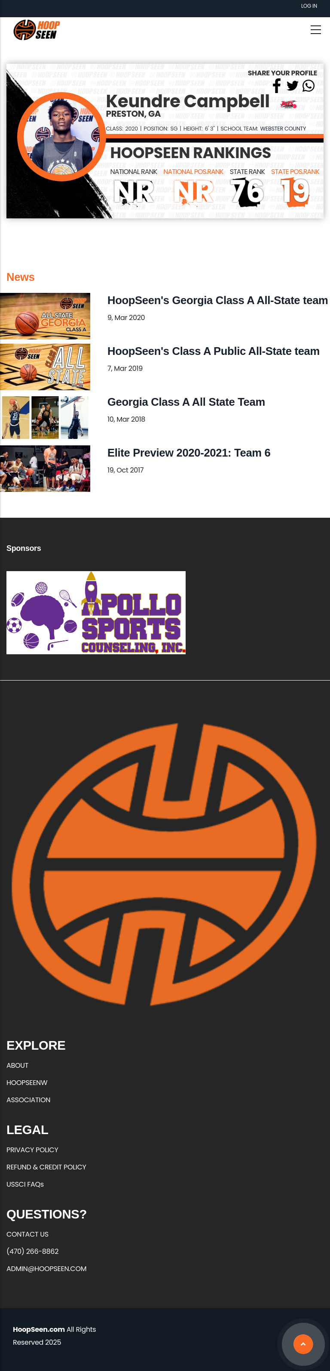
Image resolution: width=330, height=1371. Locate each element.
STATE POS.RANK (295, 172)
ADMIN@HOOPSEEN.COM (46, 1269)
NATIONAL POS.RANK (193, 172)
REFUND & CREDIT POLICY (46, 1167)
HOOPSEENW (26, 1083)
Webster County (283, 128)
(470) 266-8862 (32, 1251)
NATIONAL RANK (133, 172)
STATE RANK (247, 172)
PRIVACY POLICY (32, 1150)
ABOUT (17, 1065)
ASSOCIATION (28, 1100)
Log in (309, 5)
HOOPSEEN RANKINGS (190, 153)
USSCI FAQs (25, 1184)
